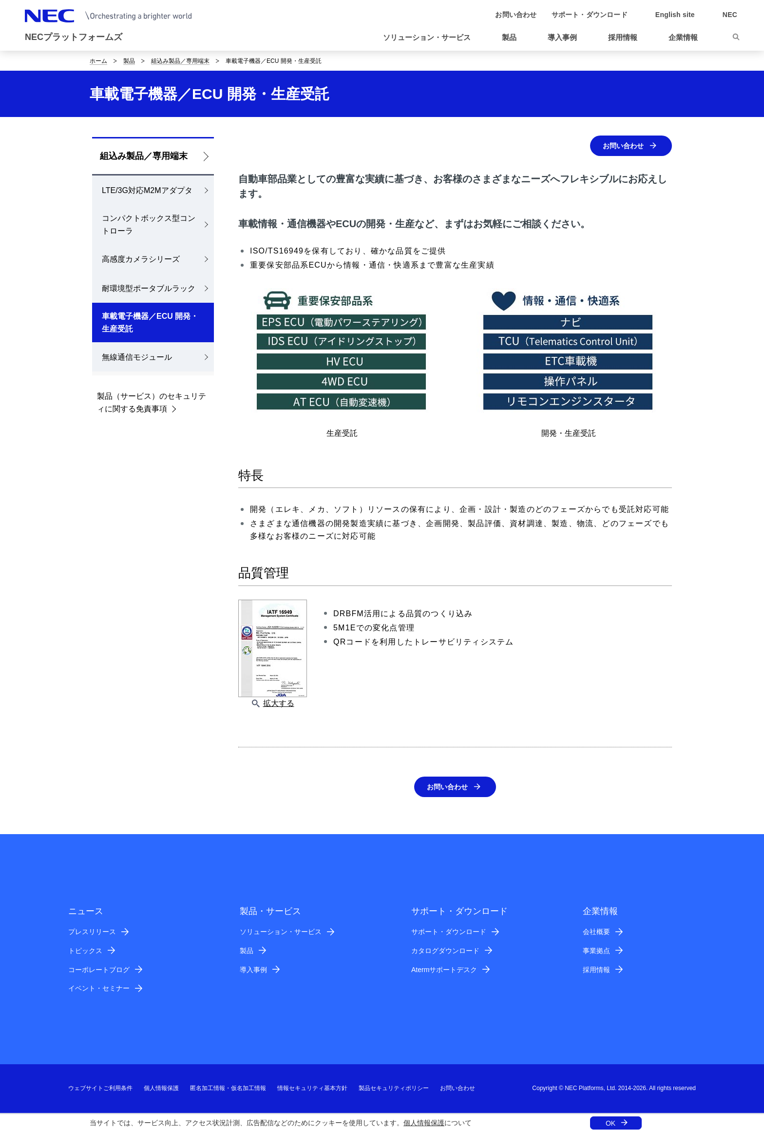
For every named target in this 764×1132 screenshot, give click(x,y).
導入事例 (253, 971)
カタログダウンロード (445, 952)
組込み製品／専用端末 (180, 61)
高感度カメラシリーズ (141, 259)
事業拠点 (596, 952)
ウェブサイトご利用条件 (100, 1089)
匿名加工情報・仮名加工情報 (228, 1089)
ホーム (98, 61)
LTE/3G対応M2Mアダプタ (147, 190)
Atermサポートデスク (444, 971)
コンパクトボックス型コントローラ (148, 224)
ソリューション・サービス (281, 933)
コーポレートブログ (99, 971)
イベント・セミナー (99, 989)
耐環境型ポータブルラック (148, 288)
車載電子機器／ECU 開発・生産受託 (150, 322)
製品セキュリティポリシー (394, 1089)
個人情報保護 (423, 1123)
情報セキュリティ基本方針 (312, 1089)
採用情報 (596, 971)
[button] (430, 38)
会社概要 (596, 933)
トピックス (85, 952)
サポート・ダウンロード (448, 933)
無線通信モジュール (137, 357)
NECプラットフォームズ (73, 37)
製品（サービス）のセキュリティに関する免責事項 (151, 402)
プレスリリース (92, 933)
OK (610, 1123)
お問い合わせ (620, 146)
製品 (129, 61)
